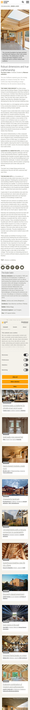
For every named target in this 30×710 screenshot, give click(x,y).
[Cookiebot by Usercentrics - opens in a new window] (21, 322)
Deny (15, 386)
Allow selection (15, 381)
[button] (27, 2)
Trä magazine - (10, 6)
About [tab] (24, 327)
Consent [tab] (5, 327)
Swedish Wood (5, 2)
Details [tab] (15, 327)
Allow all (15, 377)
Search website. (23, 2)
